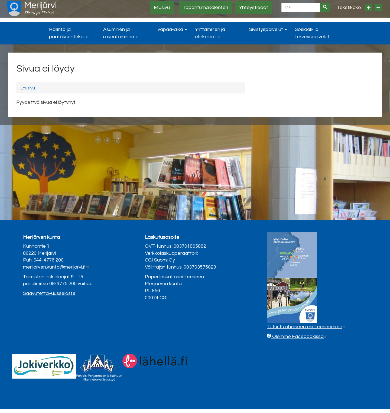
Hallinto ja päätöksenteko (68, 33)
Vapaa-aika (172, 29)
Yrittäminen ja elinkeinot (210, 33)
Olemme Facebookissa (299, 336)
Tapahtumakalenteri (205, 7)
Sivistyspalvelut (268, 29)
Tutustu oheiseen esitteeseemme (306, 326)
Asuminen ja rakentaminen (120, 33)
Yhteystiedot (253, 7)
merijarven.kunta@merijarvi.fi (56, 267)
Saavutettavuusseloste (49, 293)
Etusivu (162, 7)
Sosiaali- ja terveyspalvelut (312, 33)
